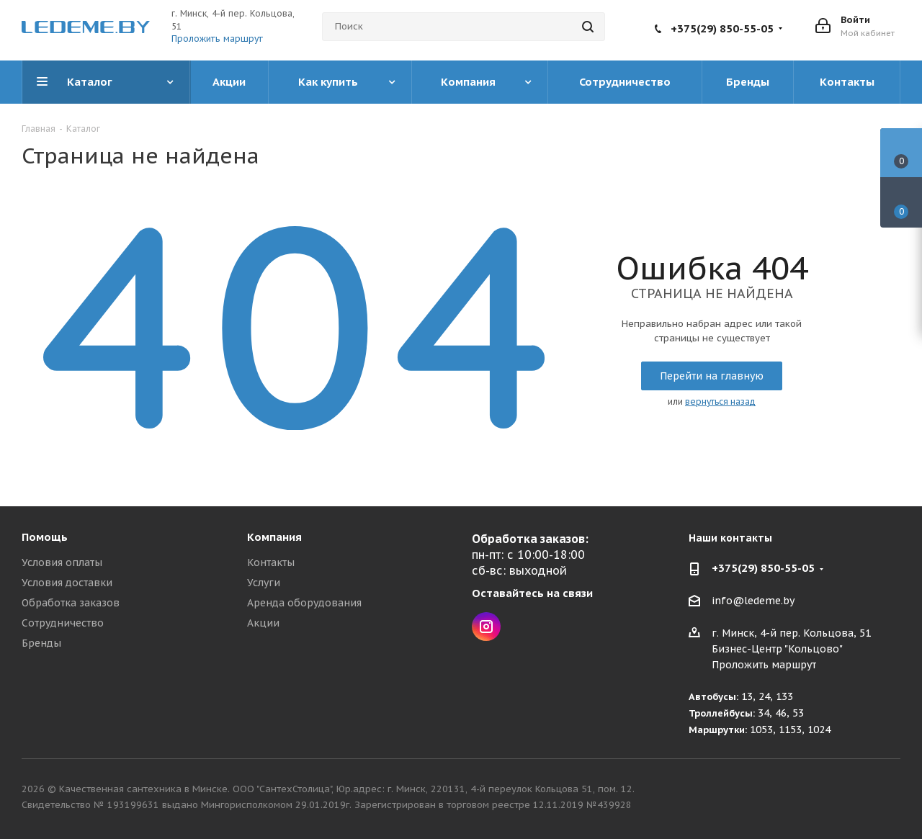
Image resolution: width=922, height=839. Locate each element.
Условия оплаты (62, 562)
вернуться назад (720, 401)
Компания (274, 537)
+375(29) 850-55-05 (722, 28)
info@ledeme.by (753, 601)
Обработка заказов (71, 602)
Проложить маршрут (217, 38)
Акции (263, 622)
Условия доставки (67, 582)
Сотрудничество (63, 622)
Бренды (41, 643)
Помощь (45, 537)
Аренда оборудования (304, 602)
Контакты (271, 562)
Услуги (263, 582)
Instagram (486, 626)
